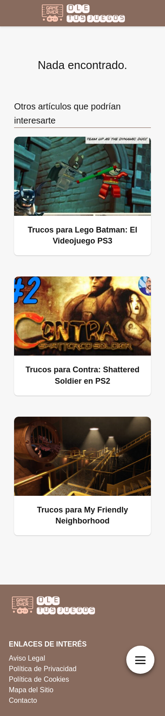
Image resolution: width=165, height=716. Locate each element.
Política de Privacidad (43, 668)
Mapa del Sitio (31, 690)
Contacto (23, 700)
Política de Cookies (39, 679)
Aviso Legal (27, 658)
